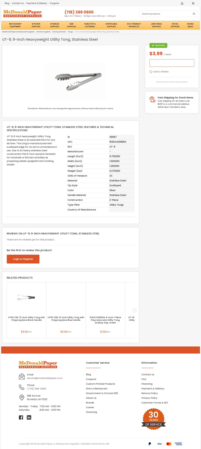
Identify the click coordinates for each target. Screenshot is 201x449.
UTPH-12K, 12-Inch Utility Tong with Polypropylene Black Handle (26, 318)
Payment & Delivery (37, 3)
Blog (7, 3)
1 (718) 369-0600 (36, 388)
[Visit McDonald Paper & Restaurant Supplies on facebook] (21, 417)
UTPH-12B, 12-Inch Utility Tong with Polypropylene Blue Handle (66, 318)
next (134, 310)
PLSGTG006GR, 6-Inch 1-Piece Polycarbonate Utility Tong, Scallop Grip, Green (105, 320)
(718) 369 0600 (79, 12)
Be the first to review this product (171, 81)
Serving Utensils (59, 32)
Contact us (18, 3)
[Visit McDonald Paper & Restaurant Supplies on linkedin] (29, 417)
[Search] (168, 13)
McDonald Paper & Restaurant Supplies (18, 32)
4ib (107, 443)
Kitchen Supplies (43, 32)
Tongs (70, 32)
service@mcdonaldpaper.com (45, 378)
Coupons (54, 3)
